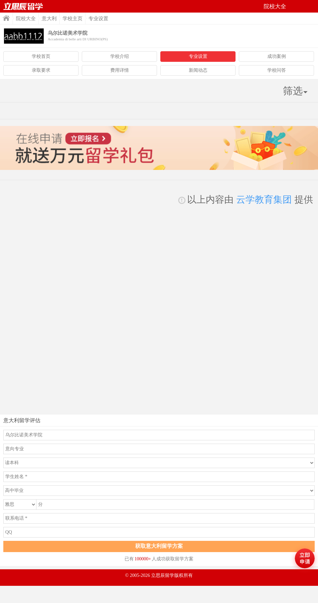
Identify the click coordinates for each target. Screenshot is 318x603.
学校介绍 (119, 56)
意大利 (49, 18)
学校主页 (72, 18)
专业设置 (198, 56)
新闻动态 (198, 70)
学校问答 (276, 70)
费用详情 (119, 70)
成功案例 (276, 56)
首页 (23, 6)
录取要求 (41, 70)
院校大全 (26, 18)
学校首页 (41, 56)
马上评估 (305, 558)
